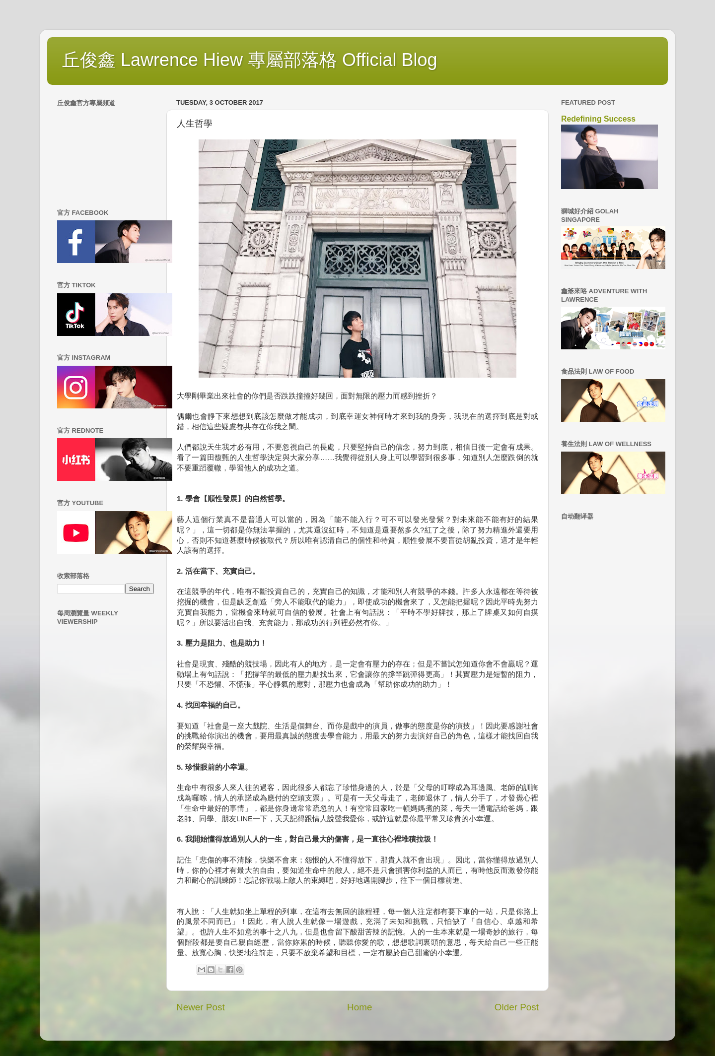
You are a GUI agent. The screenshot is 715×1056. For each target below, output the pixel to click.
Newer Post (200, 1007)
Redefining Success (598, 119)
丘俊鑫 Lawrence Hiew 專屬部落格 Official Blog (249, 60)
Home (359, 1007)
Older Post (517, 1007)
